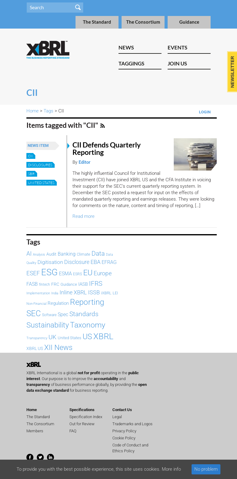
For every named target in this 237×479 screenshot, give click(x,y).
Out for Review (82, 424)
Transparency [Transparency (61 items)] (36, 338)
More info (171, 469)
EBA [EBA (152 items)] (95, 262)
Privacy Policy (124, 431)
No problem (206, 469)
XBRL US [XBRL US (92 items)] (34, 348)
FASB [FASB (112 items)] (32, 284)
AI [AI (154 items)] (29, 253)
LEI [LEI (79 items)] (115, 293)
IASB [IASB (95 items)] (83, 284)
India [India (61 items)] (54, 293)
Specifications (82, 409)
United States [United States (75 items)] (69, 338)
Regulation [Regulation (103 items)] (58, 303)
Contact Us (122, 409)
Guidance (189, 22)
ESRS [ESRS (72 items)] (77, 274)
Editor (85, 162)
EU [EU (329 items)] (87, 272)
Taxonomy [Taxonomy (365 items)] (87, 324)
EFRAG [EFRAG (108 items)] (109, 262)
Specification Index (85, 416)
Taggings (131, 63)
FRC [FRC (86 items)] (55, 284)
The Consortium (143, 22)
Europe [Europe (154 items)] (103, 273)
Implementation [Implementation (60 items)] (38, 293)
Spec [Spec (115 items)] (63, 314)
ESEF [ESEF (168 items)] (33, 273)
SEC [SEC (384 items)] (33, 313)
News (126, 47)
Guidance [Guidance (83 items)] (68, 284)
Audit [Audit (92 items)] (51, 254)
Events (177, 47)
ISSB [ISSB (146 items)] (94, 292)
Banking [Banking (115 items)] (67, 254)
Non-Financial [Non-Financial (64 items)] (36, 303)
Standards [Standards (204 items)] (84, 314)
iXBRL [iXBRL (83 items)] (106, 293)
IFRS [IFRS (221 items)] (95, 283)
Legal (117, 416)
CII (30, 156)
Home (32, 111)
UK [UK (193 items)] (52, 337)
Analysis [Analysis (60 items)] (39, 255)
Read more (83, 216)
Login (205, 112)
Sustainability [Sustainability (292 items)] (47, 325)
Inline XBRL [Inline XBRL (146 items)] (73, 292)
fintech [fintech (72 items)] (44, 284)
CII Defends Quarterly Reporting (106, 148)
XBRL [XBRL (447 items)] (103, 336)
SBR (31, 173)
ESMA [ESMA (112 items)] (65, 274)
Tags (48, 111)
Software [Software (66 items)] (49, 315)
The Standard (97, 22)
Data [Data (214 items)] (98, 253)
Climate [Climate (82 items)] (83, 254)
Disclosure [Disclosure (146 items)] (76, 262)
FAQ (72, 431)
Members (34, 431)
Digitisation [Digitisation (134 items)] (50, 262)
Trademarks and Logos (132, 424)
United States (41, 182)
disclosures (40, 165)
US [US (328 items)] (87, 336)
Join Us (177, 63)
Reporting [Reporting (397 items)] (87, 302)
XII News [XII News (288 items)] (58, 347)
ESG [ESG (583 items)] (49, 272)
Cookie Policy (123, 438)
